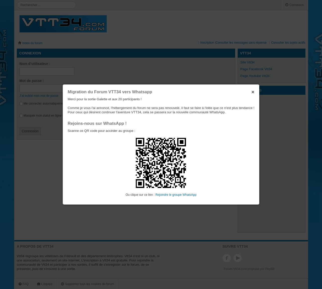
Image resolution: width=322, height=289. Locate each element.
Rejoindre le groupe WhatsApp (175, 195)
